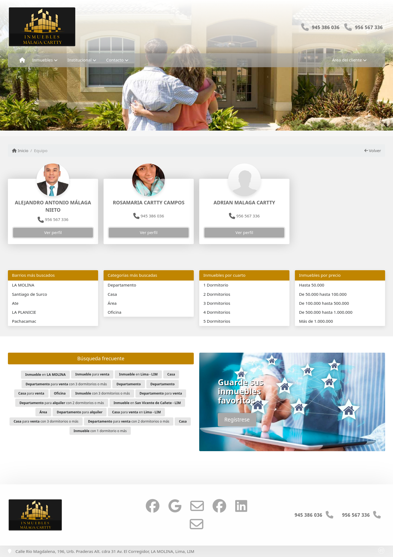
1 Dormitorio (215, 285)
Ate (15, 303)
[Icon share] (152, 506)
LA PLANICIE (24, 312)
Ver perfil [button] (53, 232)
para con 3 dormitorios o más (66, 384)
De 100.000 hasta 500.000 (324, 303)
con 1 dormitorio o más (100, 431)
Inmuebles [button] (42, 60)
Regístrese (237, 419)
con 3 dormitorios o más (102, 393)
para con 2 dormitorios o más (61, 403)
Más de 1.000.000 (316, 321)
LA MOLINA (23, 285)
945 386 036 (326, 27)
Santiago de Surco (29, 294)
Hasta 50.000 (311, 285)
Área (112, 303)
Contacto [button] (115, 60)
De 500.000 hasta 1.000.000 (325, 312)
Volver (372, 150)
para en (136, 412)
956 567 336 (369, 27)
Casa (112, 294)
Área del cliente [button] (347, 60)
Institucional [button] (80, 60)
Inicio (20, 150)
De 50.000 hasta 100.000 (322, 294)
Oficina (114, 312)
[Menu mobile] (22, 60)
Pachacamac (24, 321)
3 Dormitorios (216, 303)
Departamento (122, 285)
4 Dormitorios (216, 312)
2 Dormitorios (216, 294)
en (45, 374)
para (92, 374)
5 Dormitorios (216, 321)
